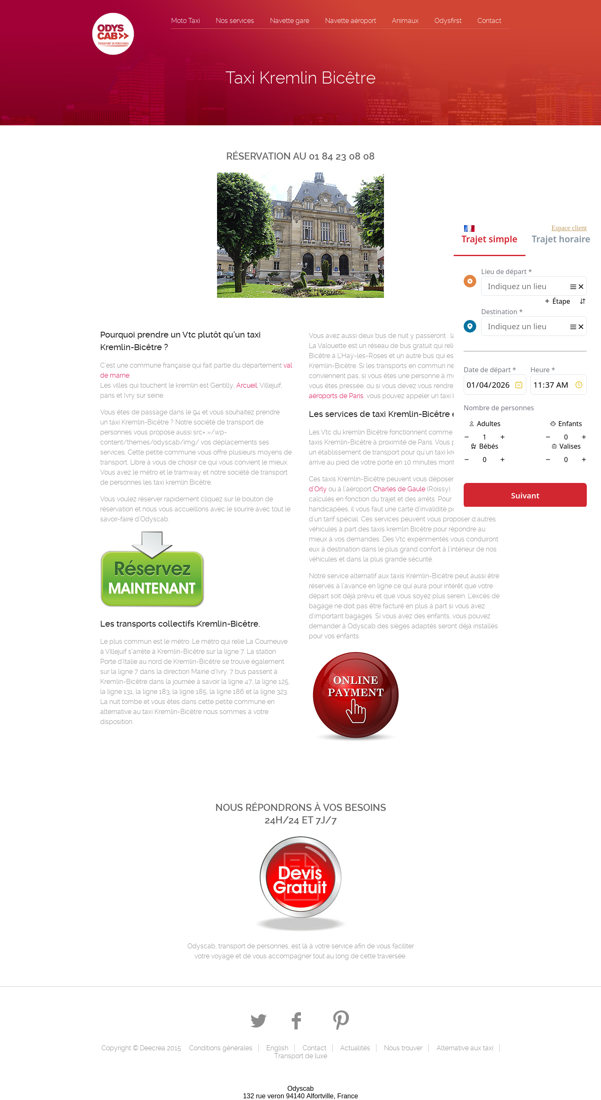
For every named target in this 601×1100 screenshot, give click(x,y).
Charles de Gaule (399, 489)
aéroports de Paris (336, 396)
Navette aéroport (350, 21)
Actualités (355, 1048)
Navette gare (289, 21)
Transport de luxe (300, 1056)
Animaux (405, 21)
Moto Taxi (185, 21)
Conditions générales (221, 1048)
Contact (489, 21)
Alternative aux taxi (465, 1048)
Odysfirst (448, 21)
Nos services (235, 21)
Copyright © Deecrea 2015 (141, 1048)
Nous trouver (403, 1048)
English (277, 1048)
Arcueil (246, 385)
